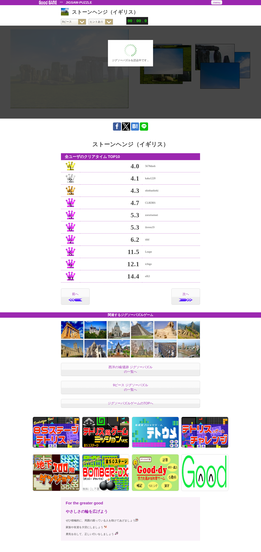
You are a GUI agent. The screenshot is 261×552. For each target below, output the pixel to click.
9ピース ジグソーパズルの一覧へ (130, 387)
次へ (186, 296)
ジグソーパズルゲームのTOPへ (130, 403)
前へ (75, 296)
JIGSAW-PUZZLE (79, 2)
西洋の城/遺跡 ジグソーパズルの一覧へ (130, 369)
